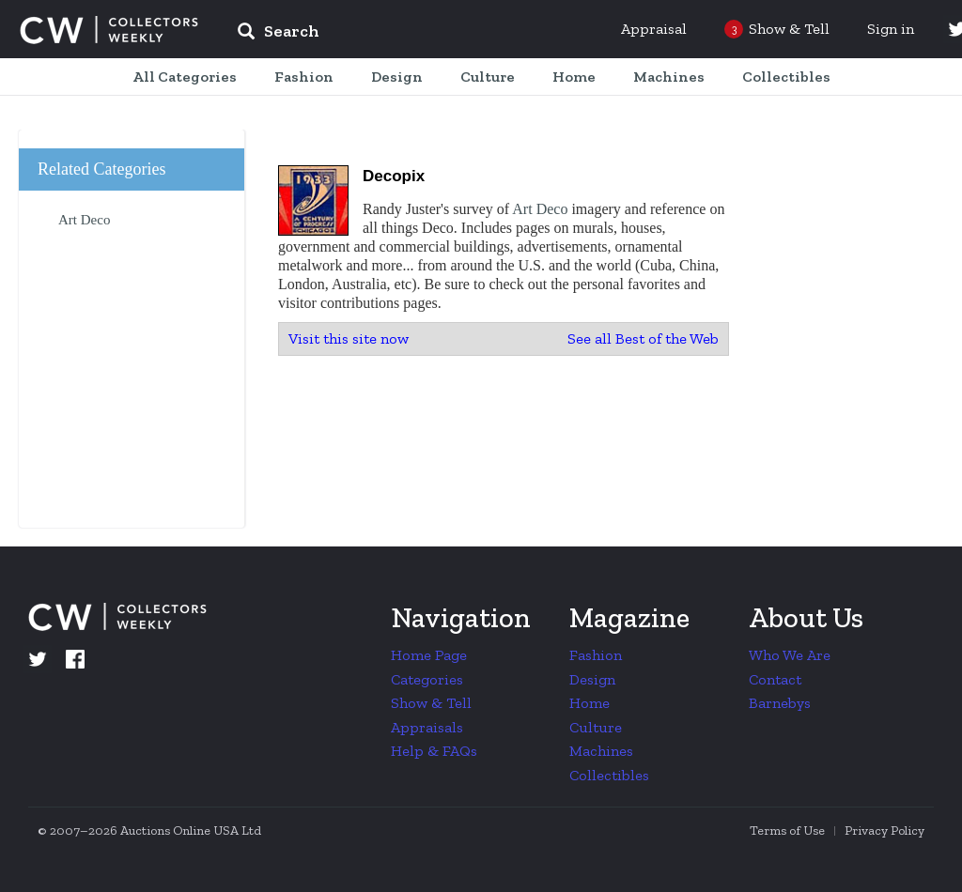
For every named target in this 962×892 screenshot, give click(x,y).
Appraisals (427, 727)
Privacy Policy (884, 830)
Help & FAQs (434, 751)
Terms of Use (787, 830)
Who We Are (789, 655)
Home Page (429, 655)
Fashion (595, 655)
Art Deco (539, 209)
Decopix (394, 176)
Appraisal (654, 29)
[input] (414, 33)
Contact (775, 679)
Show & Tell (431, 703)
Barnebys (780, 703)
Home (589, 703)
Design (592, 679)
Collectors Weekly (109, 30)
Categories (427, 679)
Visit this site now (348, 338)
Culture (595, 727)
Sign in (890, 29)
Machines (601, 751)
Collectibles (609, 775)
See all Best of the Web (643, 338)
